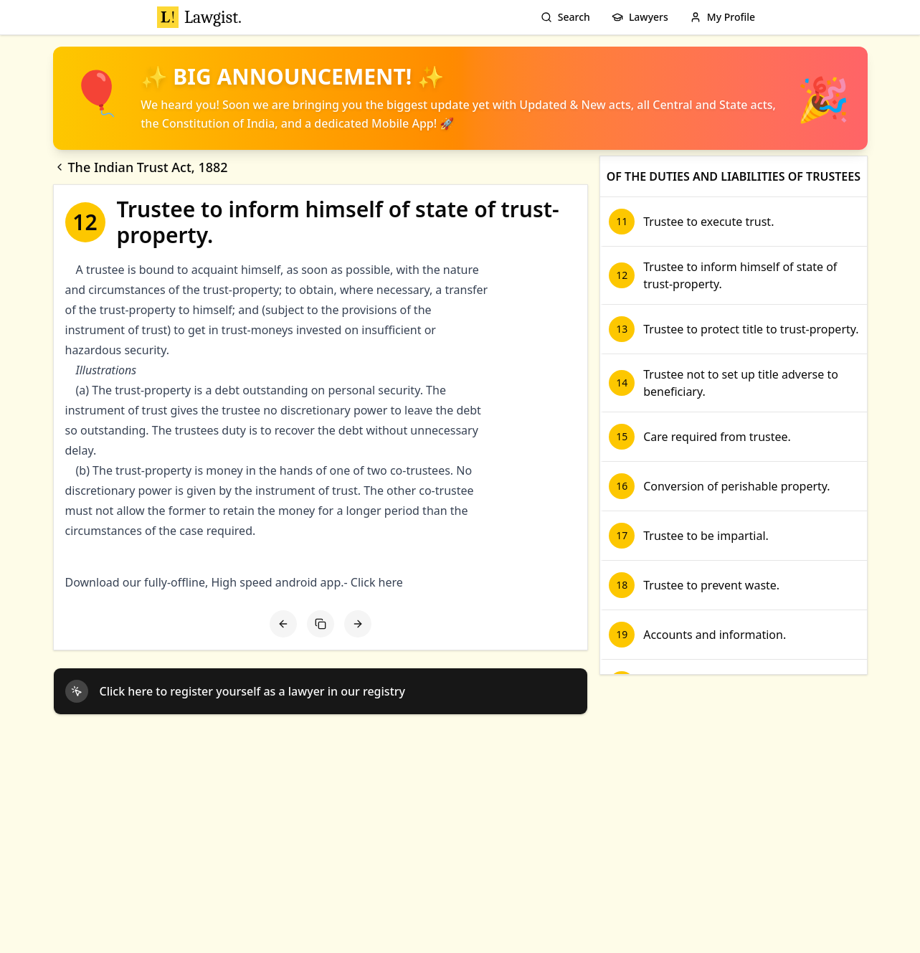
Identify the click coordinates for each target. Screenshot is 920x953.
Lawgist (199, 17)
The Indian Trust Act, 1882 (141, 167)
